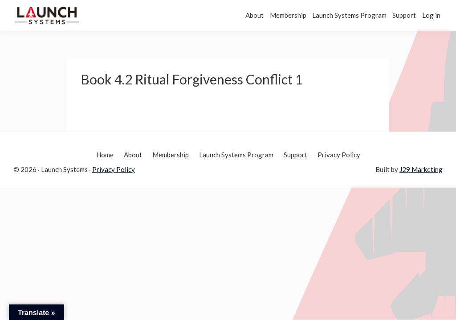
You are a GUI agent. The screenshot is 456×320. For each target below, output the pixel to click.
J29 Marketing (421, 169)
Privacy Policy (113, 169)
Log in (427, 15)
